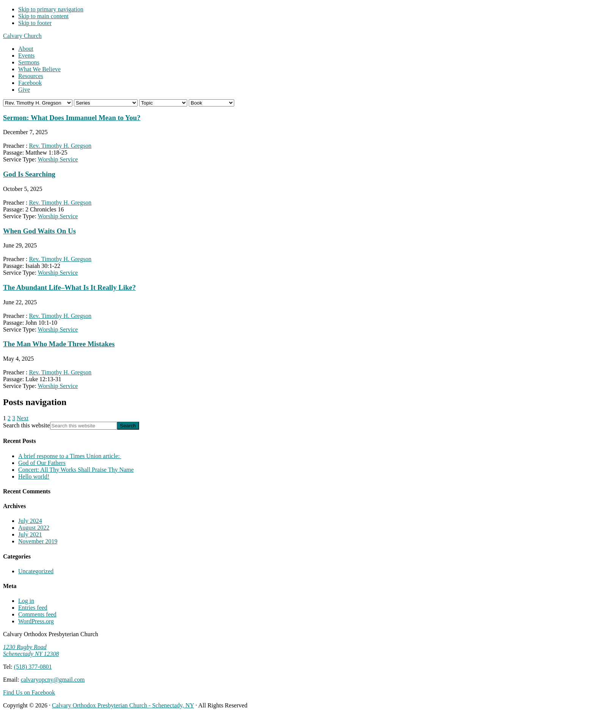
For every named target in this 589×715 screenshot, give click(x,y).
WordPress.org (36, 621)
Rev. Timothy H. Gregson (60, 145)
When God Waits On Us (39, 231)
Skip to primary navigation (50, 9)
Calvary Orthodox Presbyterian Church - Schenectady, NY (123, 705)
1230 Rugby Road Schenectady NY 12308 (31, 650)
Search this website (26, 425)
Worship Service (58, 159)
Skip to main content (43, 16)
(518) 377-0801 (33, 666)
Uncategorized (35, 571)
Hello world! (33, 476)
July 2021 (30, 534)
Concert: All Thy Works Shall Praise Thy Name (76, 469)
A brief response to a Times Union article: (69, 456)
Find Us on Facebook (29, 692)
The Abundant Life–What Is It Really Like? (69, 287)
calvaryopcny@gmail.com (53, 679)
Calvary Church (22, 36)
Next (22, 418)
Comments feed (37, 614)
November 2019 (38, 541)
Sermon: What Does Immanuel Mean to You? (72, 118)
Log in (26, 601)
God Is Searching (29, 174)
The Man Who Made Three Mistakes (59, 344)
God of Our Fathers (42, 463)
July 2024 (30, 521)
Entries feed (32, 607)
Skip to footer (35, 23)
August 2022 (33, 527)
